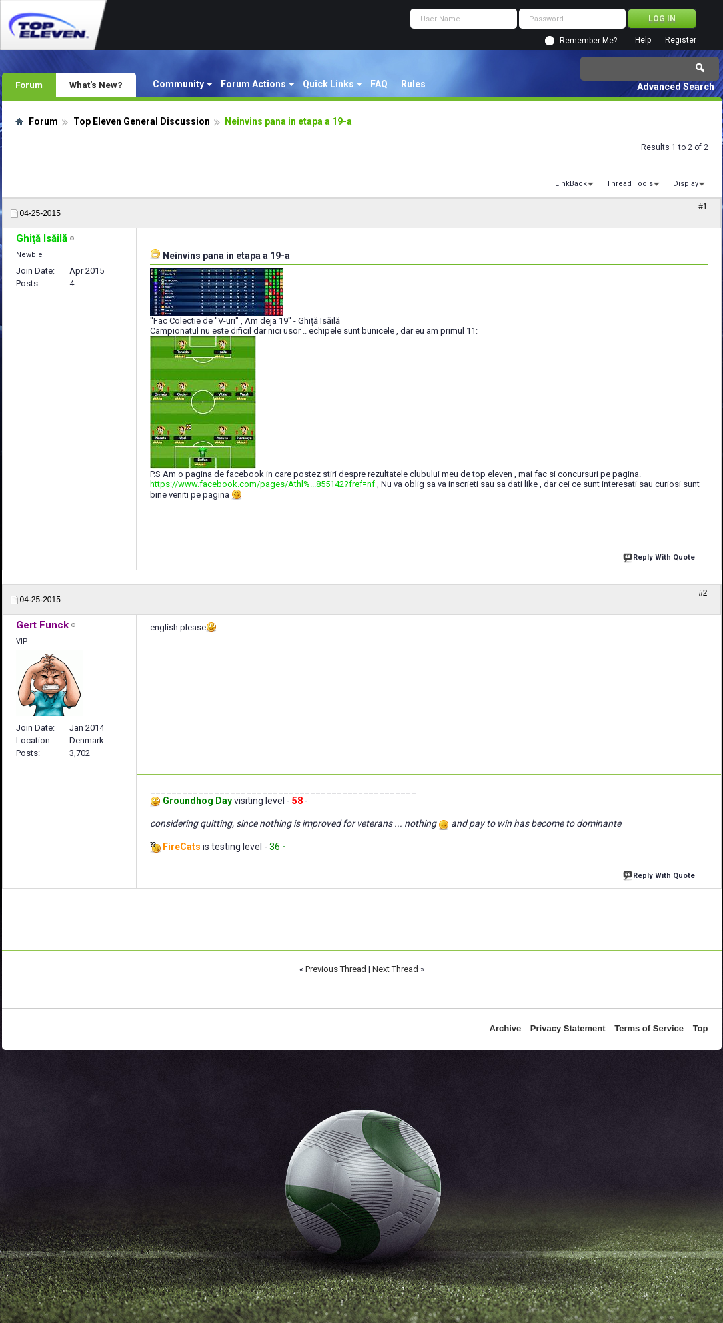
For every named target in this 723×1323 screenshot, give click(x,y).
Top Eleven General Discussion (141, 121)
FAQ (379, 84)
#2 (702, 593)
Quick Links (328, 84)
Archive (506, 1028)
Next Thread (395, 969)
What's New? (96, 84)
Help (643, 40)
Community (178, 84)
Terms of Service (649, 1028)
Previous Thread (335, 969)
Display (685, 183)
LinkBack (571, 183)
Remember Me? (588, 40)
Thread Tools (629, 183)
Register (680, 40)
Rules (413, 84)
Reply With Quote (660, 556)
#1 (702, 206)
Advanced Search (675, 86)
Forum (29, 84)
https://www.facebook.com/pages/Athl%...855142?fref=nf (262, 484)
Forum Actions (253, 84)
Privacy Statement (568, 1028)
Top (700, 1028)
